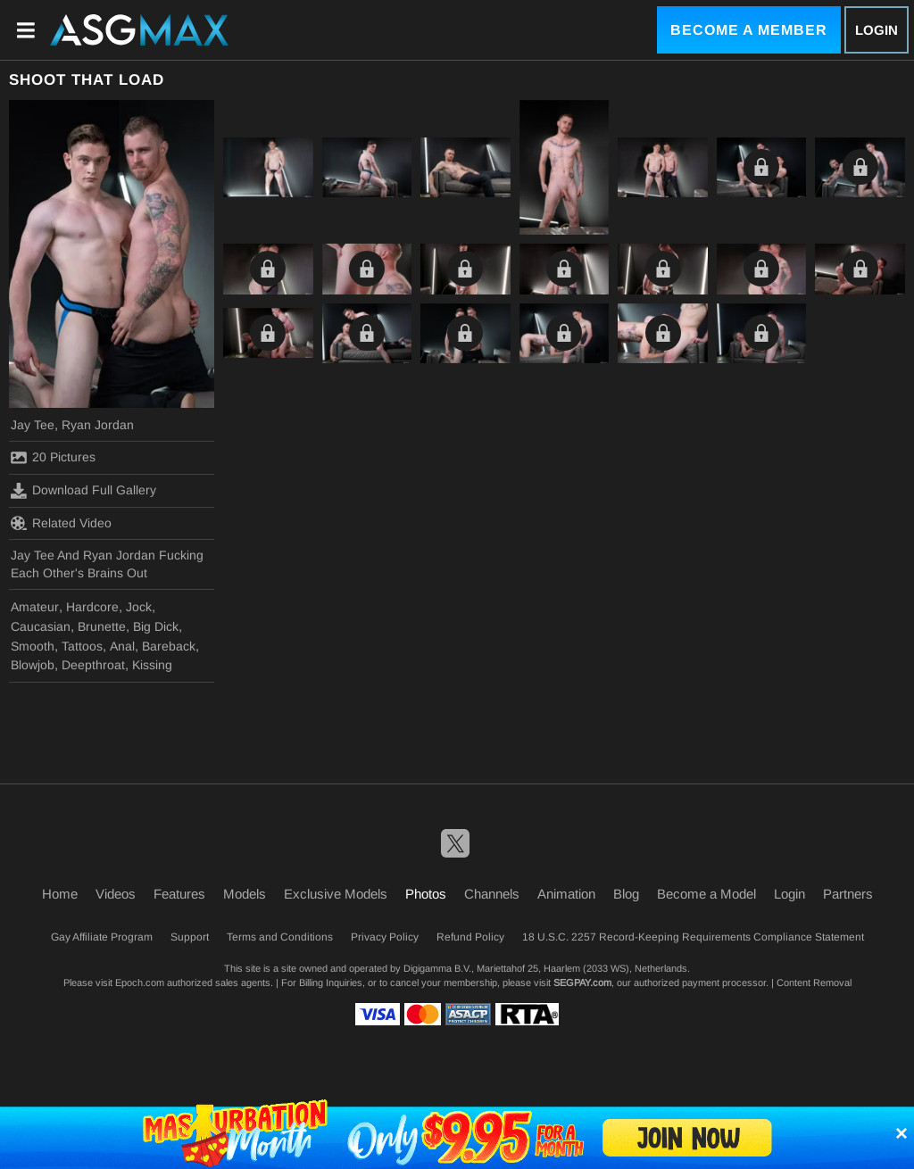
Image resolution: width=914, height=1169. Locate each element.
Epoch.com (139, 982)
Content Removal (814, 982)
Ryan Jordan (98, 425)
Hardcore (92, 607)
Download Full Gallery (83, 491)
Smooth (32, 646)
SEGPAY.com (582, 982)
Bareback (168, 646)
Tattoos (82, 646)
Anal (122, 646)
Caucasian (41, 626)
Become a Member (748, 29)
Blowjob (32, 665)
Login (876, 29)
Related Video (61, 523)
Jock (139, 607)
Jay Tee (32, 425)
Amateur (35, 607)
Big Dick (156, 626)
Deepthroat (93, 665)
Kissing (152, 665)
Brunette (102, 626)
